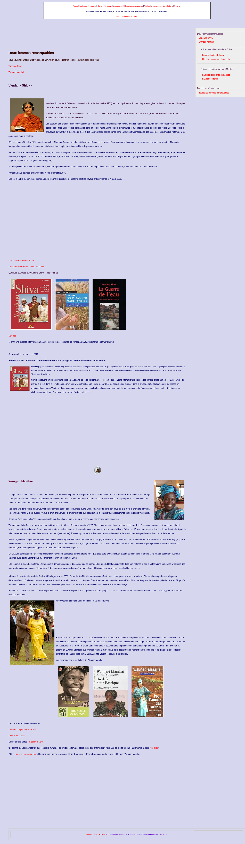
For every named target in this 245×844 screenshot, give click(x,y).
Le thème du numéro (88, 6)
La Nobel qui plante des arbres (216, 75)
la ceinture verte (36, 742)
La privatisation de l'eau (213, 55)
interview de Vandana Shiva (21, 260)
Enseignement (118, 6)
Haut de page (92, 834)
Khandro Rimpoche (104, 6)
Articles (147, 6)
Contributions (168, 6)
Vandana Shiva (15, 66)
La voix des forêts (16, 735)
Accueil (76, 6)
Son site (12, 336)
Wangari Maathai (16, 72)
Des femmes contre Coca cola (216, 59)
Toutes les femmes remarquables (214, 93)
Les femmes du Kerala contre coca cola (26, 266)
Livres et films (156, 6)
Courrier (177, 6)
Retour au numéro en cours (126, 17)
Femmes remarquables (134, 6)
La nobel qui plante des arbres (22, 729)
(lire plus (154, 748)
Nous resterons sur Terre (26, 754)
